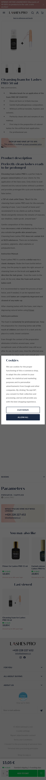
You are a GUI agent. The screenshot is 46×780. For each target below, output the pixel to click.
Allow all (23, 417)
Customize (23, 409)
